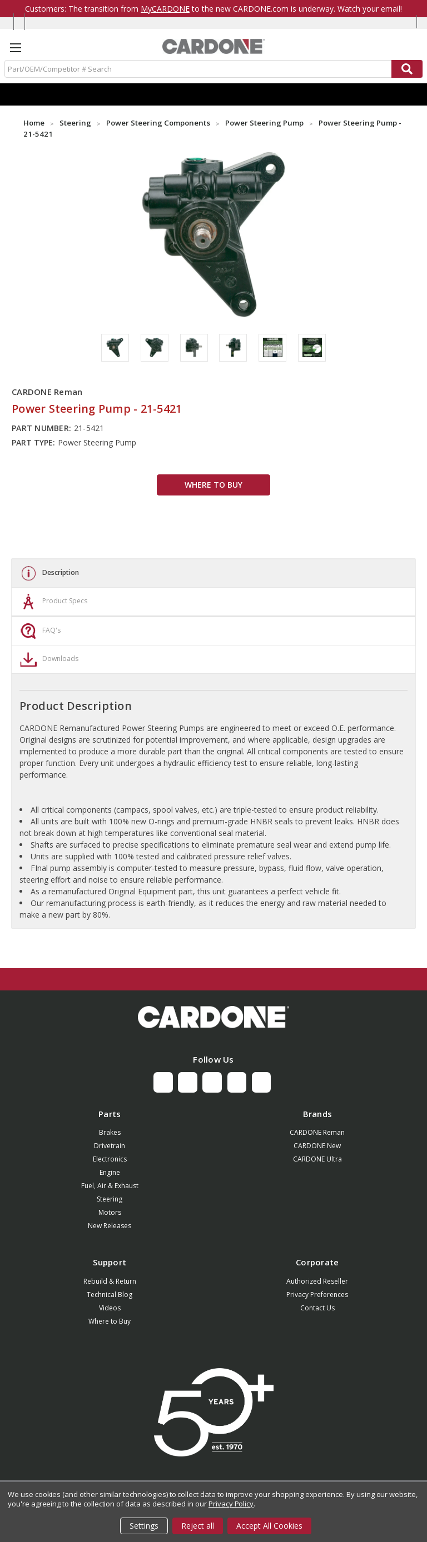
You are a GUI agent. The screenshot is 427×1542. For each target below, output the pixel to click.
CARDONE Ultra (317, 1159)
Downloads (47, 659)
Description (48, 573)
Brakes (110, 1132)
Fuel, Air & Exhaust (109, 1185)
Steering (109, 1199)
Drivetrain (109, 1145)
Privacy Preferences (317, 1294)
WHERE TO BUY (213, 484)
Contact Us (317, 1308)
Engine (110, 1172)
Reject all (197, 1525)
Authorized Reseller (317, 1281)
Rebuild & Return (109, 1281)
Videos (110, 1308)
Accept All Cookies (269, 1525)
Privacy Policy (231, 1504)
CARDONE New (317, 1145)
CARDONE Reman (317, 1132)
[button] (213, 1017)
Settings (144, 1525)
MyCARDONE (165, 8)
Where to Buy (109, 1321)
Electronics (110, 1159)
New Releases (109, 1225)
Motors (109, 1212)
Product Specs (52, 601)
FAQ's (39, 631)
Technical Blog (109, 1294)
